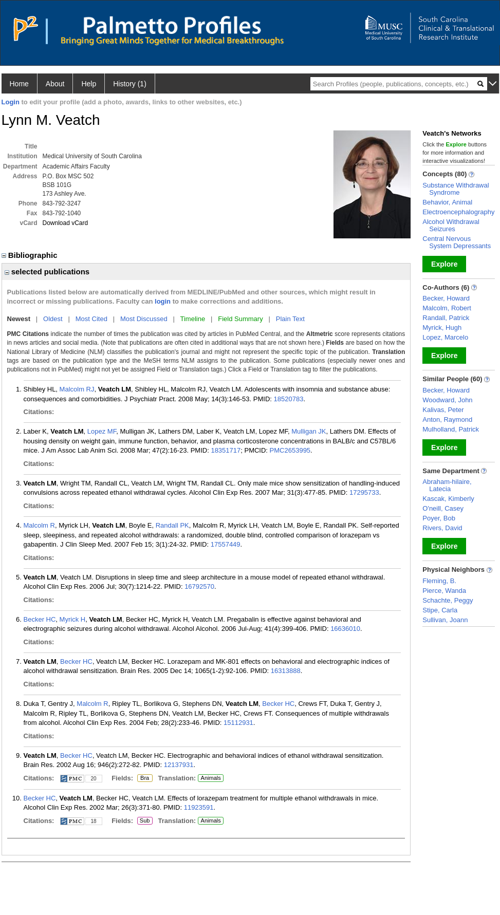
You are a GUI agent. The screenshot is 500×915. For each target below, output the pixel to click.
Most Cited (91, 319)
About (55, 84)
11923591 (199, 807)
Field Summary (240, 319)
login (163, 301)
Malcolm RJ (77, 389)
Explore (444, 264)
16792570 (199, 586)
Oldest (53, 319)
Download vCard (65, 223)
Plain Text (290, 319)
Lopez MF (101, 431)
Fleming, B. (439, 581)
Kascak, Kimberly (448, 498)
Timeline (193, 319)
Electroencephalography (458, 212)
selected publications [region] (47, 271)
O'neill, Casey (443, 508)
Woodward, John (447, 400)
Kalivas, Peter (443, 410)
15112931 (238, 722)
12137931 (179, 765)
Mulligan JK (308, 431)
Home (19, 84)
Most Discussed (144, 319)
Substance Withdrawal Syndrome (455, 188)
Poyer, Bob (438, 518)
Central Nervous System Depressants (456, 242)
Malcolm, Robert (446, 308)
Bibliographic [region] (31, 255)
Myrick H (73, 619)
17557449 (225, 544)
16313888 (286, 671)
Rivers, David (442, 528)
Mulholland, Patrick (450, 429)
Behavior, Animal (447, 202)
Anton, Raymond (447, 419)
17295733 (364, 492)
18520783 (289, 399)
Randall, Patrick (445, 318)
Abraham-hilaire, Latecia (446, 485)
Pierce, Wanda (444, 590)
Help (88, 84)
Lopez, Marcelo (445, 337)
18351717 (225, 450)
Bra (143, 778)
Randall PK (172, 525)
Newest (19, 319)
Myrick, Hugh (441, 327)
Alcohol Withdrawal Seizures (450, 225)
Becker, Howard (446, 298)
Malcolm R (39, 525)
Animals (211, 778)
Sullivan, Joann (445, 620)
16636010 (345, 628)
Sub (145, 821)
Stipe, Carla (439, 610)
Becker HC (40, 619)
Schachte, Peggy (447, 600)
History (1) (129, 84)
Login (11, 102)
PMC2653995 (290, 450)
